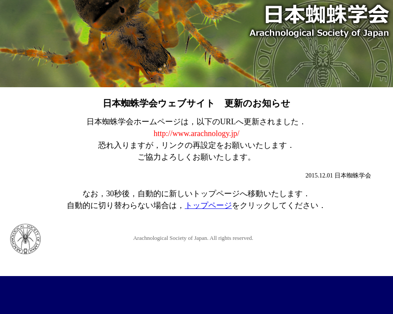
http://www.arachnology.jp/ (197, 133)
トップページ (208, 205)
